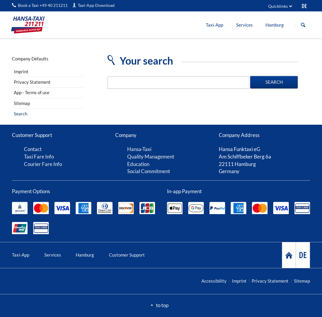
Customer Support (127, 254)
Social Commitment (148, 171)
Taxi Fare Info (39, 156)
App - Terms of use (31, 92)
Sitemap (22, 103)
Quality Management (150, 156)
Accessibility (214, 281)
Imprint (21, 71)
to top (162, 305)
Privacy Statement (32, 82)
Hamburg (85, 254)
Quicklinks (278, 6)
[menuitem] (215, 25)
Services (52, 254)
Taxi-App (20, 254)
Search (303, 25)
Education (138, 164)
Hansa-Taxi (139, 149)
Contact (33, 149)
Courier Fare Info (43, 164)
